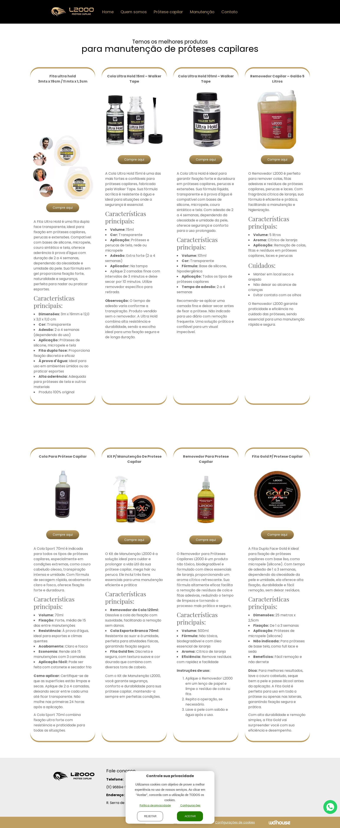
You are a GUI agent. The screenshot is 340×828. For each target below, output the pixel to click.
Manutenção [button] (202, 12)
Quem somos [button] (134, 12)
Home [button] (108, 12)
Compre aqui (63, 207)
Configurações (190, 805)
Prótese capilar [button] (168, 12)
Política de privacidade (155, 805)
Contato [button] (229, 12)
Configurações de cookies (235, 822)
